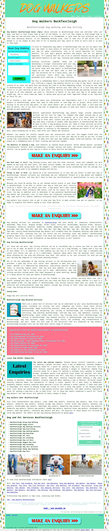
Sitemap (8, 515)
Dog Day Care (39, 483)
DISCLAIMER (97, 16)
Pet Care (16, 483)
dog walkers (71, 113)
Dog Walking (61, 485)
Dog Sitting (87, 485)
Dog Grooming (26, 483)
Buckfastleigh (51, 222)
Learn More (85, 530)
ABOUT (83, 16)
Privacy (101, 515)
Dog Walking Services (50, 488)
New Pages (14, 515)
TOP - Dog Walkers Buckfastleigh (21, 500)
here (71, 413)
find (13, 402)
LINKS (78, 16)
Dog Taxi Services (37, 485)
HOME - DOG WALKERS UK (54, 508)
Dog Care (23, 485)
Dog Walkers (20, 490)
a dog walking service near (52, 389)
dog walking (58, 83)
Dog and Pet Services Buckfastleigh (29, 417)
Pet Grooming (73, 485)
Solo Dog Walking (67, 483)
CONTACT (89, 16)
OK (92, 530)
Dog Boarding (52, 483)
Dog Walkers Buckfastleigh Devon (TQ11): (25, 32)
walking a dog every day (73, 367)
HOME (72, 16)
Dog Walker (80, 483)
